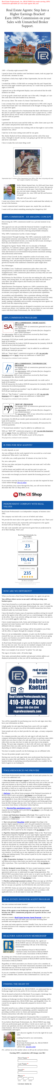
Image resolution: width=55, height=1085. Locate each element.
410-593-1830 (31, 1047)
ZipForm (7, 793)
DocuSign (20, 822)
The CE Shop (21, 482)
